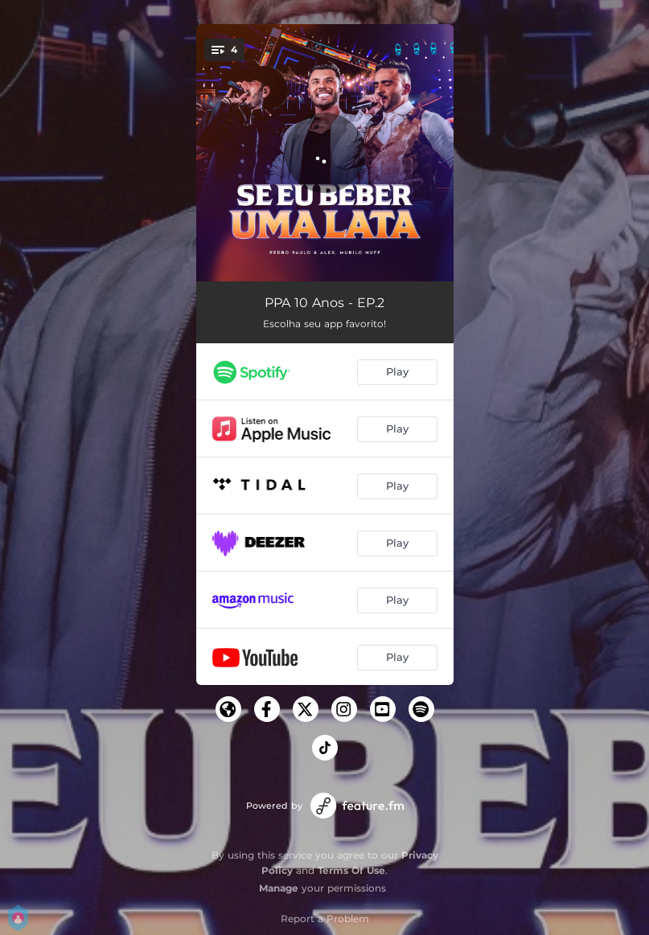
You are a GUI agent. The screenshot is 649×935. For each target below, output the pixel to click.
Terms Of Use (351, 870)
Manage (278, 888)
